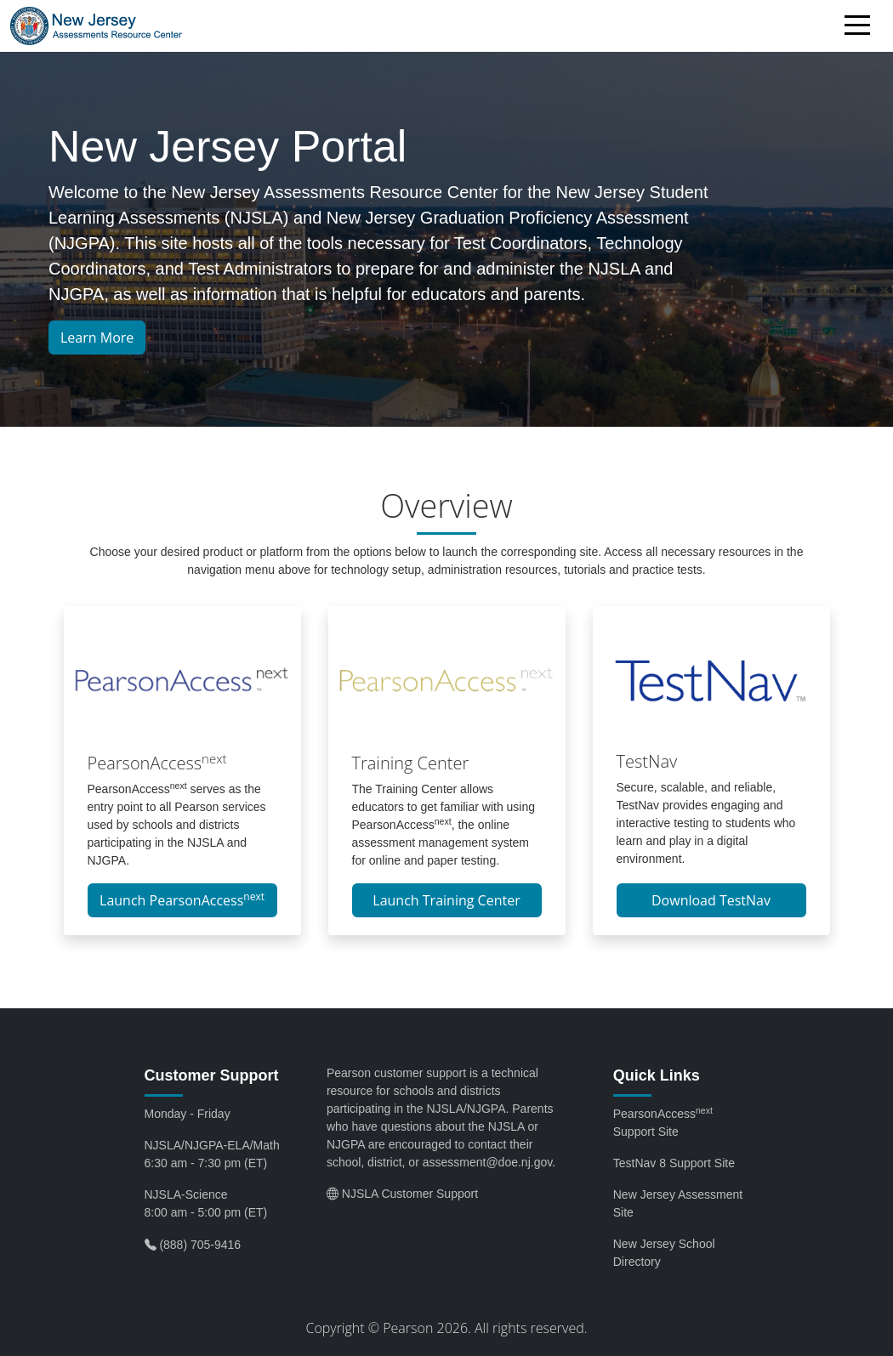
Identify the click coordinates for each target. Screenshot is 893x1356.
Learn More (97, 337)
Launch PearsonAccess (182, 899)
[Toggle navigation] (861, 28)
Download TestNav (711, 900)
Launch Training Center (446, 900)
